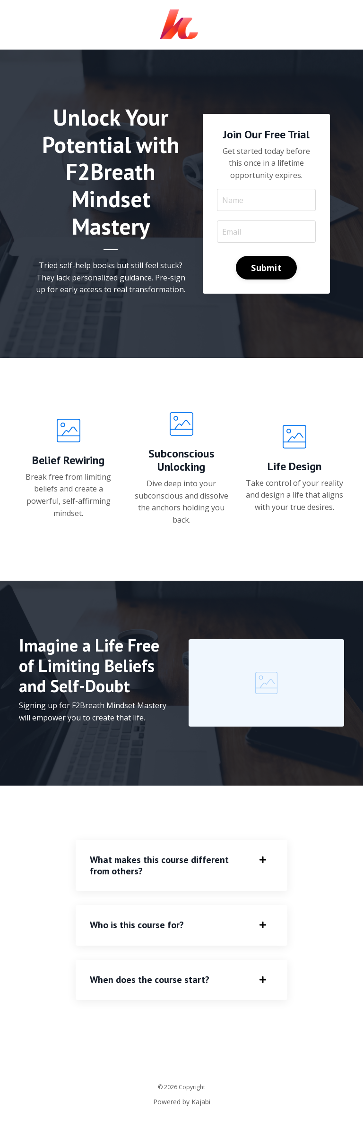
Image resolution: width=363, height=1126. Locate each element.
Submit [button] (266, 267)
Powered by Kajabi (181, 1101)
